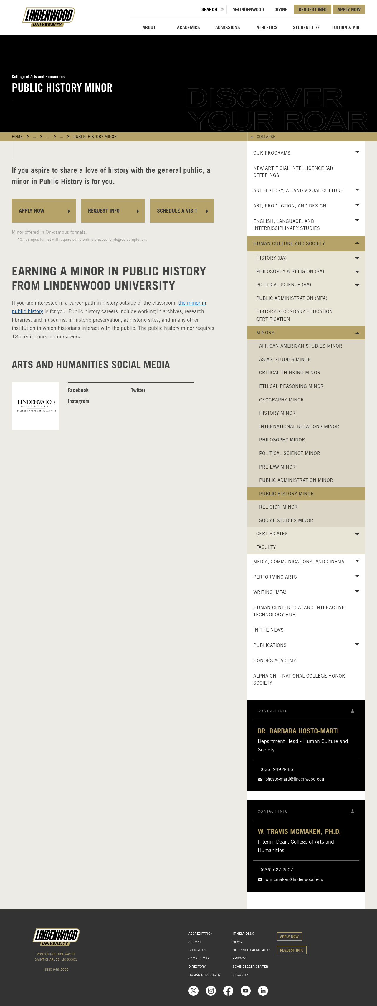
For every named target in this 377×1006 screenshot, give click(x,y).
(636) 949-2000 (56, 969)
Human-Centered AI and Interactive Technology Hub (299, 611)
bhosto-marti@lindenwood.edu (294, 779)
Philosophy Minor (282, 440)
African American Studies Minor (300, 346)
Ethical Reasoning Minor (291, 386)
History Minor (277, 413)
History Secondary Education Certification (294, 315)
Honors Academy (274, 660)
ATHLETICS (267, 27)
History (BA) (271, 258)
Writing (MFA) (269, 592)
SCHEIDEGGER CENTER (250, 967)
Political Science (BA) (283, 285)
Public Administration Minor (296, 480)
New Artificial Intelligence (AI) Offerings (293, 171)
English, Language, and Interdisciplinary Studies (286, 224)
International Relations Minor (299, 426)
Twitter (138, 390)
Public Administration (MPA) (291, 298)
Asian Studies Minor (285, 359)
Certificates (272, 534)
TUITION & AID (345, 27)
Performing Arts (275, 577)
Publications (270, 645)
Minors (265, 333)
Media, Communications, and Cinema (298, 562)
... (34, 137)
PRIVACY (239, 958)
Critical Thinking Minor (289, 373)
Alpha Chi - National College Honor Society (299, 679)
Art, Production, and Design (289, 206)
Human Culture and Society (289, 243)
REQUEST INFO (313, 9)
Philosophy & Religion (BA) (290, 271)
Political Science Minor (289, 453)
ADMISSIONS (227, 27)
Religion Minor (278, 507)
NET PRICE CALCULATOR (251, 950)
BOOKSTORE (197, 950)
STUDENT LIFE (306, 27)
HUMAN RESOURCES (204, 975)
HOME (17, 137)
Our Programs (271, 153)
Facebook (78, 390)
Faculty (266, 547)
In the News (268, 630)
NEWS (237, 942)
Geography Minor (281, 400)
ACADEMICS (188, 27)
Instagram (78, 401)
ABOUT (149, 27)
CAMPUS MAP (198, 958)
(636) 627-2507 (277, 869)
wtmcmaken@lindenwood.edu (294, 879)
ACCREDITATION (200, 934)
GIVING (281, 9)
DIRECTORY (197, 967)
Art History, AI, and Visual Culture (298, 190)
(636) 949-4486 (277, 769)
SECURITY (240, 975)
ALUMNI (194, 942)
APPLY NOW (349, 9)
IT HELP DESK (243, 934)
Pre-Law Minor (277, 467)
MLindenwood (248, 9)
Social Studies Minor (286, 520)
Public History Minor (95, 137)
